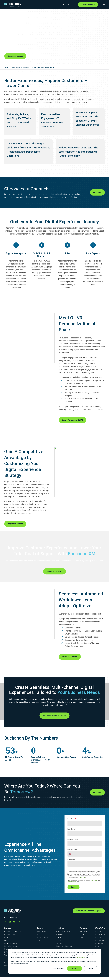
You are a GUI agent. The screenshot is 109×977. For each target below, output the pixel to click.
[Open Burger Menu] (104, 4)
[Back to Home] (12, 5)
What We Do (16, 67)
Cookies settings (58, 968)
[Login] (69, 4)
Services (26, 67)
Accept (74, 968)
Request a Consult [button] (88, 4)
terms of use (81, 957)
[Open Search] (74, 4)
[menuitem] (12, 931)
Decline (90, 968)
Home (6, 67)
